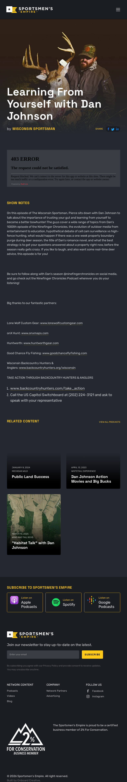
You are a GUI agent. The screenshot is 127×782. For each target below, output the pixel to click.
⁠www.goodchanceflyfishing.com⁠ (64, 353)
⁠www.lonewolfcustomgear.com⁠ (61, 323)
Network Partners (56, 690)
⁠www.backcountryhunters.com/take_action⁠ (47, 388)
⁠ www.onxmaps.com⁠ (34, 333)
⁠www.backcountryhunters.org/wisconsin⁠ (47, 368)
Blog (9, 701)
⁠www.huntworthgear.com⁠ (41, 343)
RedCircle (24, 184)
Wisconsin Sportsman (33, 129)
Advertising (53, 695)
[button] (117, 10)
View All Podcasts (109, 422)
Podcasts (12, 690)
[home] (29, 9)
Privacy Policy (51, 665)
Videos (11, 695)
